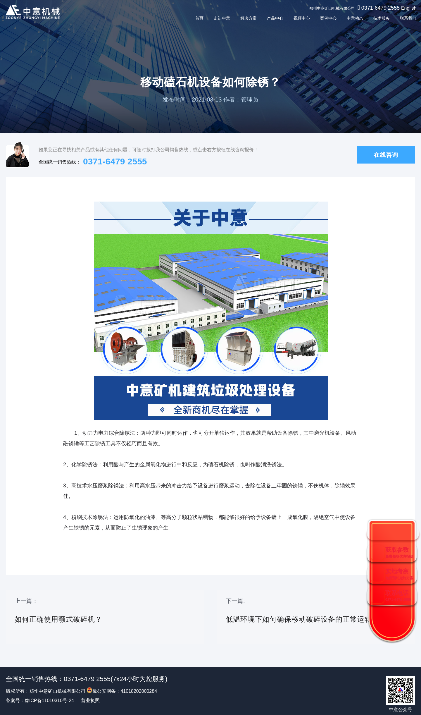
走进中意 (221, 18)
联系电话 (398, 596)
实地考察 (399, 574)
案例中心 (327, 18)
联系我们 (407, 18)
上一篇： (105, 617)
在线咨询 (386, 155)
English (407, 8)
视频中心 (300, 18)
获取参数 (399, 552)
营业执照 (90, 700)
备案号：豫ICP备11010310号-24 (40, 700)
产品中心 (274, 18)
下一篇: (316, 617)
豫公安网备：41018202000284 (122, 691)
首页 (198, 18)
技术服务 (380, 18)
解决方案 (247, 18)
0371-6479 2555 (379, 8)
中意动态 (354, 18)
